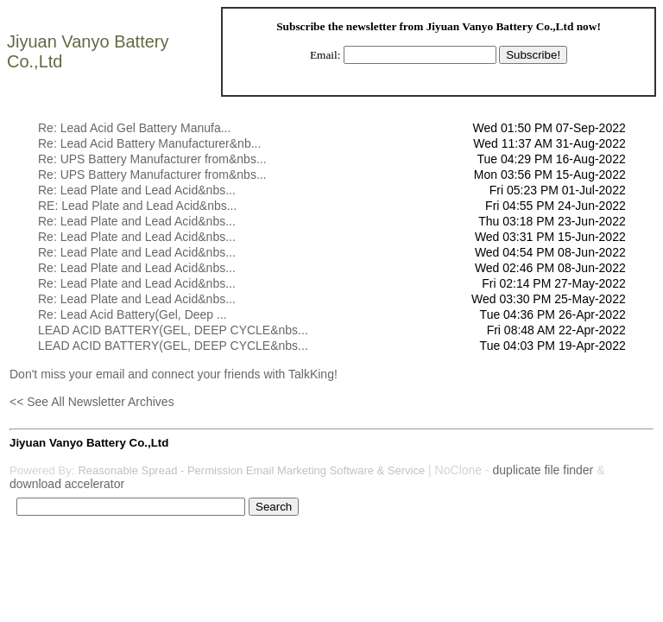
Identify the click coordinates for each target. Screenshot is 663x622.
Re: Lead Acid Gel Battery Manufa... (134, 128)
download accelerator (66, 484)
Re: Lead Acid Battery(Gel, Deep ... (132, 314)
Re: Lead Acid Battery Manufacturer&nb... (149, 143)
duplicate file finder (543, 470)
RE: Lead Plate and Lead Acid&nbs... (137, 206)
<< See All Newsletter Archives (91, 402)
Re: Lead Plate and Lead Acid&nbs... (137, 190)
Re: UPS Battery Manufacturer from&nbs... (152, 159)
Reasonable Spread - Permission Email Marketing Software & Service (251, 470)
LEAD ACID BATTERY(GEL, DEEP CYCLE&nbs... (173, 330)
